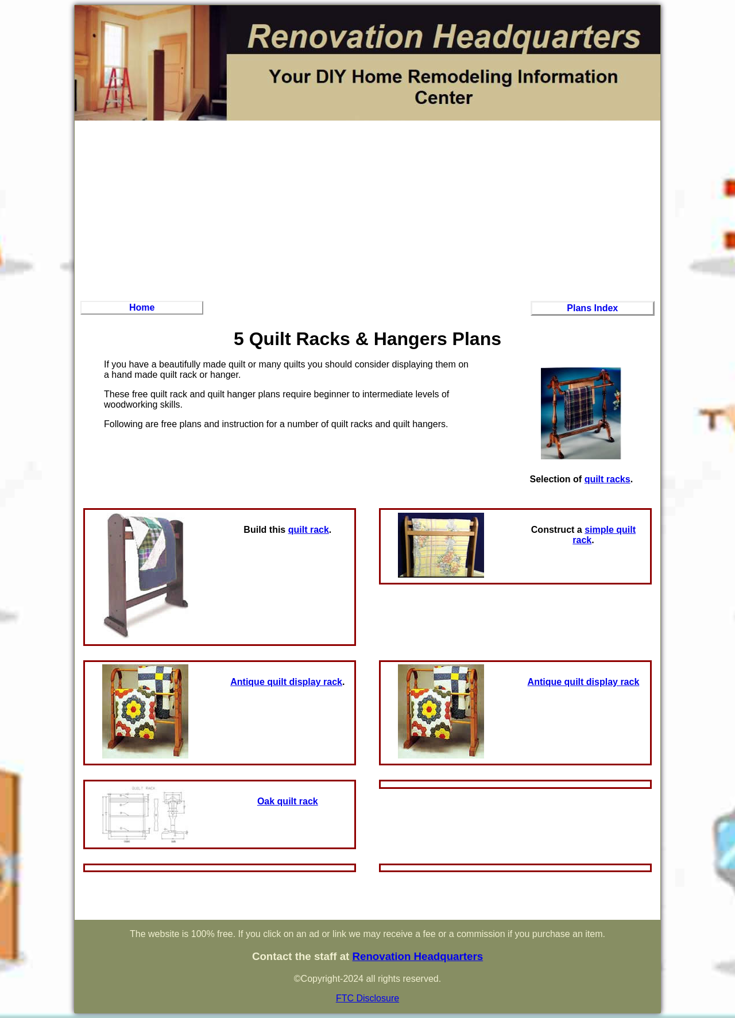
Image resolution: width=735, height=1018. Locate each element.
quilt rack (308, 530)
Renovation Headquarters (417, 956)
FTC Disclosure (367, 998)
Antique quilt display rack (286, 682)
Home (141, 307)
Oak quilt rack (287, 801)
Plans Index (592, 308)
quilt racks (607, 479)
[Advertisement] (367, 209)
